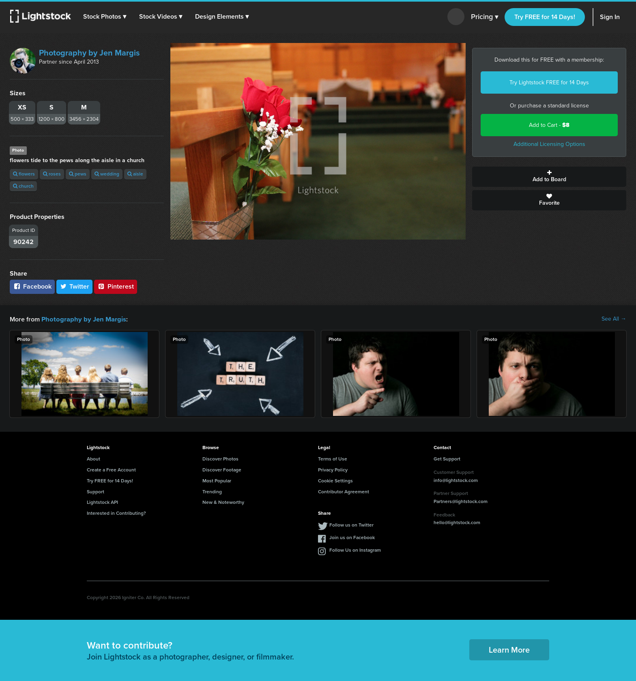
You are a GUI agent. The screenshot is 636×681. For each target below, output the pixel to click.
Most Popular (216, 480)
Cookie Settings (335, 480)
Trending (212, 491)
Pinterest (115, 286)
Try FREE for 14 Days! (544, 16)
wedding (107, 174)
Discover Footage (221, 469)
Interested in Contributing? (116, 512)
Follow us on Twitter (351, 524)
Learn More (509, 649)
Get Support (447, 458)
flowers (24, 174)
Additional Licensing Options (549, 144)
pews (77, 174)
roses (52, 174)
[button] (105, 17)
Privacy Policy (333, 469)
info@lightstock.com (456, 480)
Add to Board (549, 177)
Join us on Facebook (352, 537)
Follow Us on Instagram (355, 549)
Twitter (75, 286)
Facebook (32, 286)
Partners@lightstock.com (461, 501)
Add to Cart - (549, 125)
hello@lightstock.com (457, 522)
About (93, 458)
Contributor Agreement (343, 491)
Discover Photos (220, 458)
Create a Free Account (111, 469)
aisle (135, 174)
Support (95, 491)
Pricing (484, 17)
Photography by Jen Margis (89, 53)
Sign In (610, 16)
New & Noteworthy (223, 501)
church (23, 186)
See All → (614, 319)
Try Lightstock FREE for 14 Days (549, 82)
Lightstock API (102, 501)
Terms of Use (332, 458)
